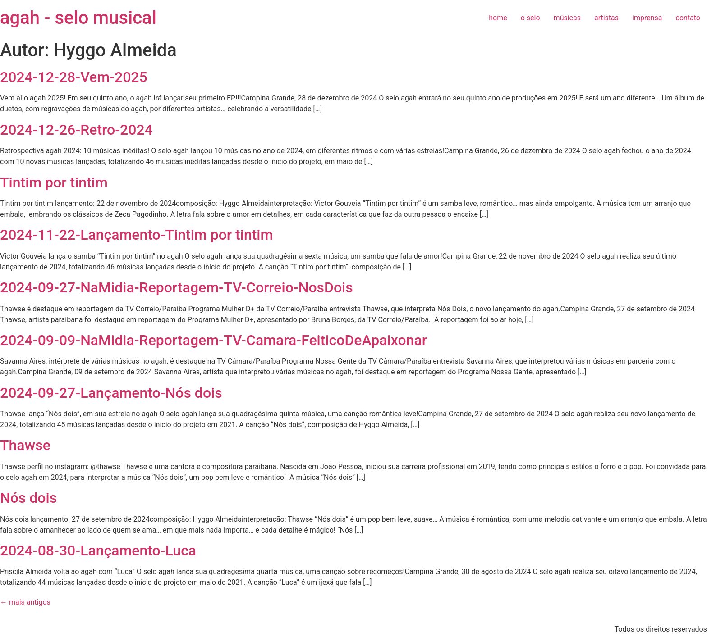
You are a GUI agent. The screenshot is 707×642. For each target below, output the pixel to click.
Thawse (25, 445)
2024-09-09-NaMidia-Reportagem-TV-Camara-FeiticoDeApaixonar (213, 340)
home (498, 18)
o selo (530, 18)
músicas (567, 18)
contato (688, 18)
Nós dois (28, 497)
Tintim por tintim (54, 182)
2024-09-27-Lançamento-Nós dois (111, 392)
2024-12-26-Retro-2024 (76, 129)
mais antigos (25, 602)
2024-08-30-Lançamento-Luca (98, 550)
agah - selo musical (78, 17)
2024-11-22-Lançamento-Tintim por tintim (136, 234)
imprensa (647, 18)
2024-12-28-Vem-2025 (73, 77)
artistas (606, 18)
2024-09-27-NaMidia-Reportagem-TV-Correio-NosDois (176, 287)
